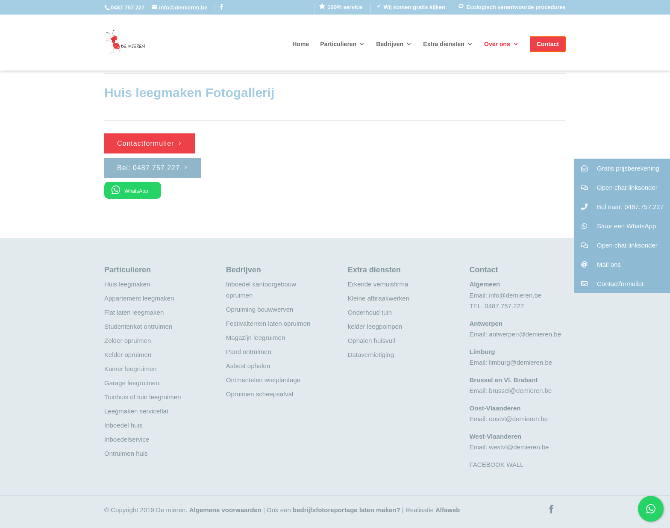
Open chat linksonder (616, 187)
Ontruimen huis (126, 453)
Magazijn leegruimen (255, 337)
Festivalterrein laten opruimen (268, 323)
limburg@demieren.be (520, 362)
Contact (548, 44)
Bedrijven (389, 44)
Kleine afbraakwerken (378, 298)
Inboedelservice (126, 439)
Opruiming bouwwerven (260, 309)
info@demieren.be (515, 295)
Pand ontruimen (248, 351)
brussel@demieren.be (520, 390)
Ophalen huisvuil (371, 340)
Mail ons (597, 264)
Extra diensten (443, 44)
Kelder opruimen (127, 354)
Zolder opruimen (127, 340)
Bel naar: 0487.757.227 (619, 206)
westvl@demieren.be (519, 447)
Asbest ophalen (248, 365)
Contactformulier (145, 143)
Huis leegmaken (127, 284)
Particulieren (338, 44)
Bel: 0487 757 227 (148, 167)
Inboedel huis (123, 425)
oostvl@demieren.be (518, 418)
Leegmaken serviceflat (136, 411)
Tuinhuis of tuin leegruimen (142, 397)
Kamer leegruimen (130, 368)
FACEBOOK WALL (496, 464)
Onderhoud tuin (370, 312)
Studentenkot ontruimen (138, 326)
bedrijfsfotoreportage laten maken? (346, 509)
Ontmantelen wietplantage (263, 379)
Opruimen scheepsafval (260, 394)
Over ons (497, 44)
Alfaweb (447, 509)
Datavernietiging (371, 354)
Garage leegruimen (131, 382)
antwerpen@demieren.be (525, 334)
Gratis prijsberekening (616, 168)
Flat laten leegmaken (134, 312)
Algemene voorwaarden (225, 509)
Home (300, 44)
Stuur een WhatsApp (615, 226)
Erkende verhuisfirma (378, 284)
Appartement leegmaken (139, 298)
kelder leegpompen (375, 326)
